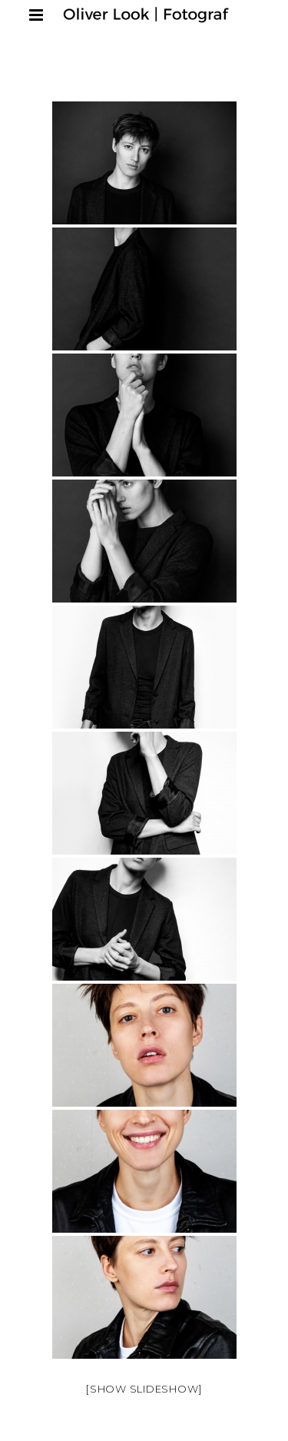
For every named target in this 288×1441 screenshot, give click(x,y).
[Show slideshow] (144, 1389)
